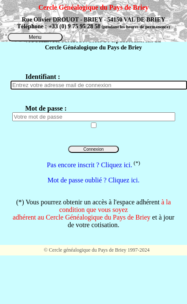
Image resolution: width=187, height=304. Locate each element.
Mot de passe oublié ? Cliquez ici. (93, 180)
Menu (35, 37)
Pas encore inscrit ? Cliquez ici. (89, 164)
